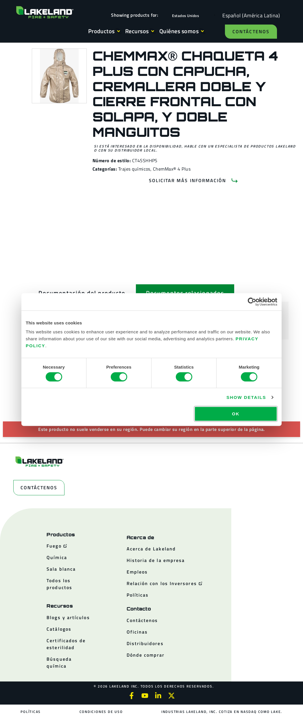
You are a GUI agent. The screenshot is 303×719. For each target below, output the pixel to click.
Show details (246, 397)
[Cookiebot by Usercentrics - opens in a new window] (252, 301)
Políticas (31, 711)
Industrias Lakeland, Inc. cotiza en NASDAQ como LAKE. (221, 711)
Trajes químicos (134, 168)
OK (235, 413)
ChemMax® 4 (166, 168)
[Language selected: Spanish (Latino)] (249, 15)
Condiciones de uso (101, 711)
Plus (186, 168)
